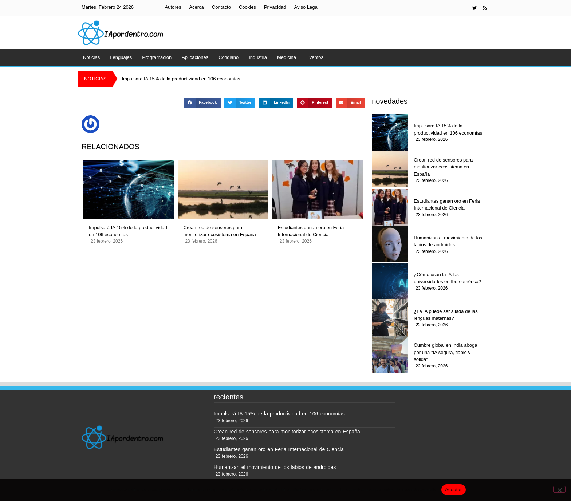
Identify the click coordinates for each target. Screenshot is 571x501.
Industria (258, 57)
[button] (202, 103)
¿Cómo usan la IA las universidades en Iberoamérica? (447, 278)
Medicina (286, 57)
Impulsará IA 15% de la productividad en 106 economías (128, 231)
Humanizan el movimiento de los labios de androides (448, 241)
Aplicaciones (195, 57)
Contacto (221, 7)
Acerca (196, 7)
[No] (559, 489)
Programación (157, 57)
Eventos (314, 57)
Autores (173, 7)
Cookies (247, 7)
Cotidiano (228, 57)
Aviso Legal (306, 7)
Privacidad (275, 7)
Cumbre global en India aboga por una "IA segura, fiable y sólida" (445, 352)
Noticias (91, 57)
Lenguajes (121, 57)
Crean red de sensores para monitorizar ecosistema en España (219, 231)
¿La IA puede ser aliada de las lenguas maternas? (446, 315)
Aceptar (453, 489)
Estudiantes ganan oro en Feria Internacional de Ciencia (311, 231)
